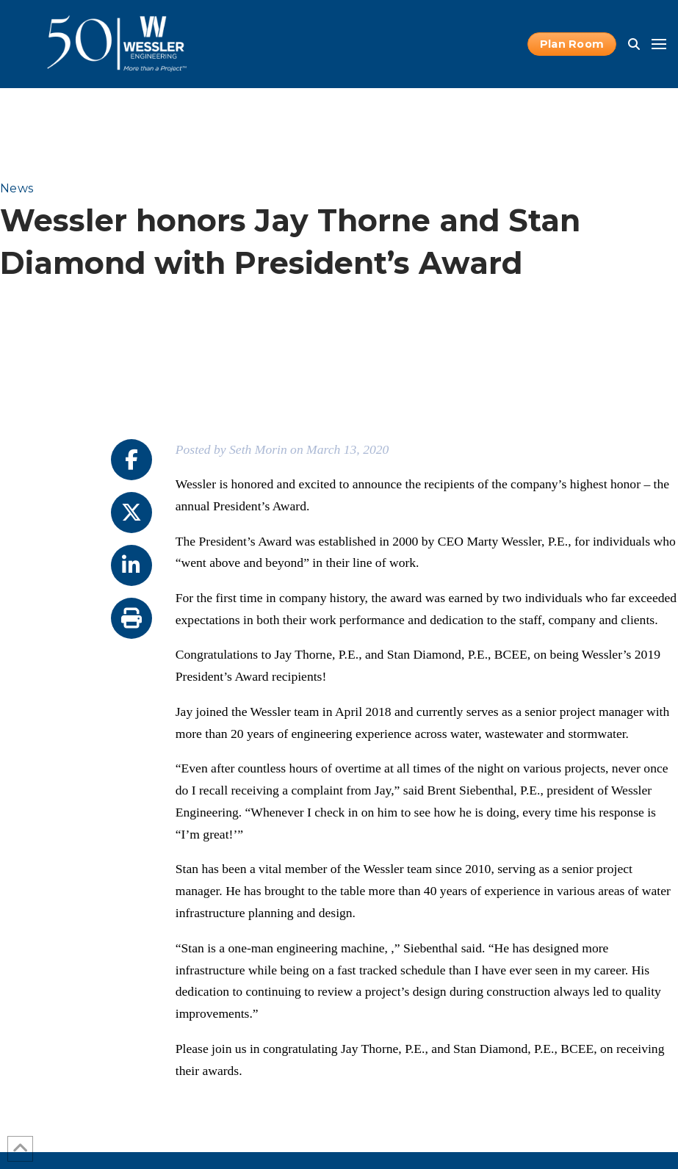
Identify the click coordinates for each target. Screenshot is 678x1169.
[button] (634, 44)
